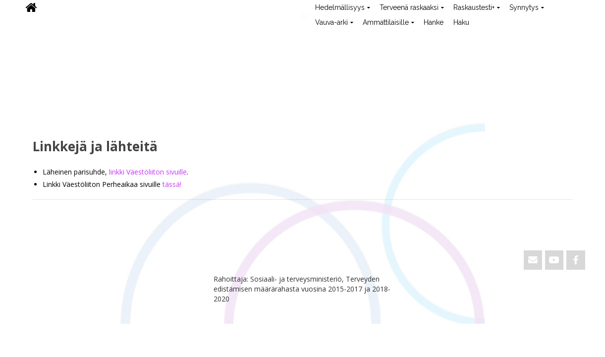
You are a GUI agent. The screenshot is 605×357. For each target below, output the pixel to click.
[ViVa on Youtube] (554, 260)
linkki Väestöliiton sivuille (148, 172)
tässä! (172, 184)
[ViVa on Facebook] (575, 260)
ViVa (37, 37)
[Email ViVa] (533, 260)
